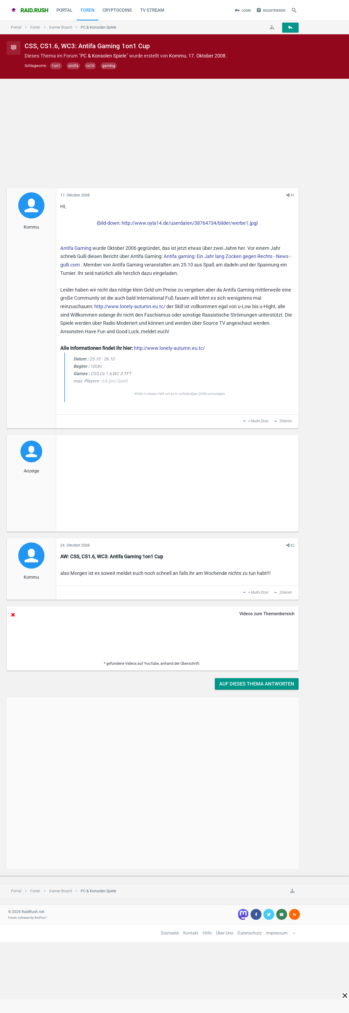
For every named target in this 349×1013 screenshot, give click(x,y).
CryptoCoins (117, 10)
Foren (87, 10)
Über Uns (224, 933)
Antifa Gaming (75, 248)
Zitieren (285, 421)
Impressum (277, 933)
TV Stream (152, 10)
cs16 (90, 65)
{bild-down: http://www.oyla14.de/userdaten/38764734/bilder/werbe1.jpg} (177, 223)
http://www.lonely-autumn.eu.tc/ (129, 306)
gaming (108, 65)
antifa (73, 65)
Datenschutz (249, 933)
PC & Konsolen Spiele (103, 56)
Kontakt (190, 933)
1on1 (56, 65)
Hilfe (207, 933)
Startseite (170, 933)
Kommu (177, 56)
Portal (64, 10)
